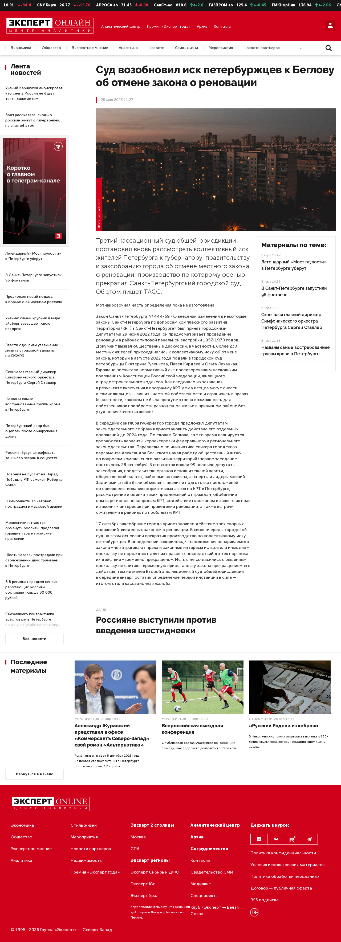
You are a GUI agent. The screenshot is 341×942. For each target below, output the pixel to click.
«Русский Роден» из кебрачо (283, 725)
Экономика (21, 48)
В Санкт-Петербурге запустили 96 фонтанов (33, 278)
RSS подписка (264, 899)
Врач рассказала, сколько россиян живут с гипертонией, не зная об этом (32, 120)
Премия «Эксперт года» (168, 26)
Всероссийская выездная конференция (192, 729)
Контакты (222, 26)
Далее (101, 609)
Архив (202, 26)
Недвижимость (86, 860)
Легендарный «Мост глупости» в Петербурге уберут (33, 256)
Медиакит (200, 883)
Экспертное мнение (90, 48)
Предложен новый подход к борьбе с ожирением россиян (33, 299)
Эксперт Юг (143, 883)
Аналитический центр (120, 26)
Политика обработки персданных (284, 876)
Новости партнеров (261, 48)
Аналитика (128, 48)
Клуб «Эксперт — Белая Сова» (214, 910)
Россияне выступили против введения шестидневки (156, 625)
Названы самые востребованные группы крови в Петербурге (32, 404)
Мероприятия (221, 48)
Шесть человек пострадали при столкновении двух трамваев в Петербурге (34, 560)
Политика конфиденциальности (283, 852)
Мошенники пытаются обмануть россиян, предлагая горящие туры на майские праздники (32, 530)
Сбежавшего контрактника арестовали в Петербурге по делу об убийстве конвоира (32, 619)
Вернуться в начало (34, 774)
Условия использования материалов (287, 864)
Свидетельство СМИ (211, 872)
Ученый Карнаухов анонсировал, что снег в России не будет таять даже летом (34, 93)
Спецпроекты (204, 895)
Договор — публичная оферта (281, 888)
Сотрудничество (209, 848)
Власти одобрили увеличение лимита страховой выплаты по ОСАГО (31, 350)
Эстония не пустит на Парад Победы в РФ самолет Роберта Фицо (33, 479)
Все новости (34, 639)
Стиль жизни (186, 48)
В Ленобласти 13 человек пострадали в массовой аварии (33, 504)
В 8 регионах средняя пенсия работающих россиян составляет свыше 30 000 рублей (31, 590)
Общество (51, 48)
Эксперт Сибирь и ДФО (155, 872)
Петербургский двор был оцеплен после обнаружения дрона (31, 431)
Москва (138, 836)
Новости (156, 48)
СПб (135, 848)
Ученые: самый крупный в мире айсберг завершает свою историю (32, 323)
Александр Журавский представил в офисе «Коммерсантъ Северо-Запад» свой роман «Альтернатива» (112, 735)
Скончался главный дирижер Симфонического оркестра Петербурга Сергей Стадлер (30, 377)
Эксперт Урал (145, 895)
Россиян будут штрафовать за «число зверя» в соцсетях (31, 455)
